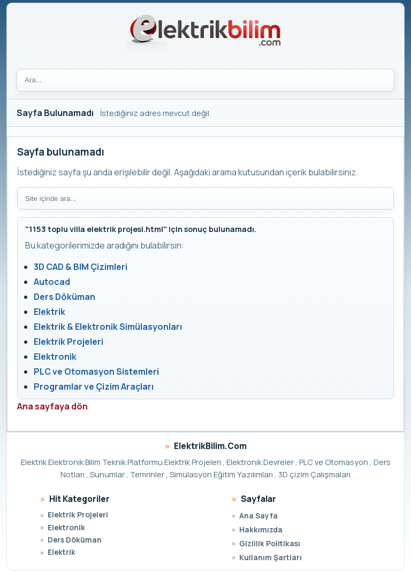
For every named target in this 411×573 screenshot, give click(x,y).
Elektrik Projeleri (68, 341)
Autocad (52, 282)
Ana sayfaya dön (52, 406)
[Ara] (205, 80)
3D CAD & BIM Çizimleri (80, 267)
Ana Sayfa (258, 515)
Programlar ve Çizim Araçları (94, 386)
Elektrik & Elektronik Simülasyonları (108, 326)
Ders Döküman (64, 297)
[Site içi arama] (205, 198)
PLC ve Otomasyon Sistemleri (96, 371)
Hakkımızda (261, 529)
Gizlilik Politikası (269, 543)
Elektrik (49, 312)
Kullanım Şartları (270, 557)
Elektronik (55, 356)
